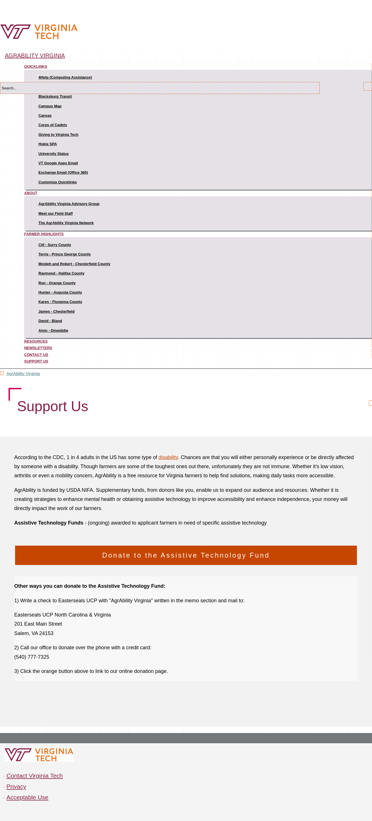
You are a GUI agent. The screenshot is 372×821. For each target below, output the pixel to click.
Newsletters (38, 348)
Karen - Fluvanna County (60, 302)
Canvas (45, 115)
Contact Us (36, 355)
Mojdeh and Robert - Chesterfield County (74, 264)
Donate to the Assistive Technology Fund (186, 555)
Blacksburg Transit (55, 96)
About (30, 193)
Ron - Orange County (57, 283)
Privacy (16, 786)
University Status (53, 153)
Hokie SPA (47, 144)
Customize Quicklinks (57, 182)
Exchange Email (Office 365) (63, 172)
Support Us (36, 361)
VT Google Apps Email (58, 163)
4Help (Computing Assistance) (65, 77)
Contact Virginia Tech (35, 775)
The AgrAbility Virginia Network (66, 223)
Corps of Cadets (52, 125)
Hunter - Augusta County (60, 292)
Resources (36, 341)
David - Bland (50, 321)
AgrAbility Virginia (35, 55)
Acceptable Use (27, 797)
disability (168, 457)
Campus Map (49, 106)
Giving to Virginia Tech (58, 134)
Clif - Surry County (54, 245)
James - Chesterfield (56, 311)
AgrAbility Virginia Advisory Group (69, 204)
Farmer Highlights (44, 234)
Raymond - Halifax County (61, 273)
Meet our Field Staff (55, 213)
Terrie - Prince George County (64, 254)
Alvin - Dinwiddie (53, 330)
